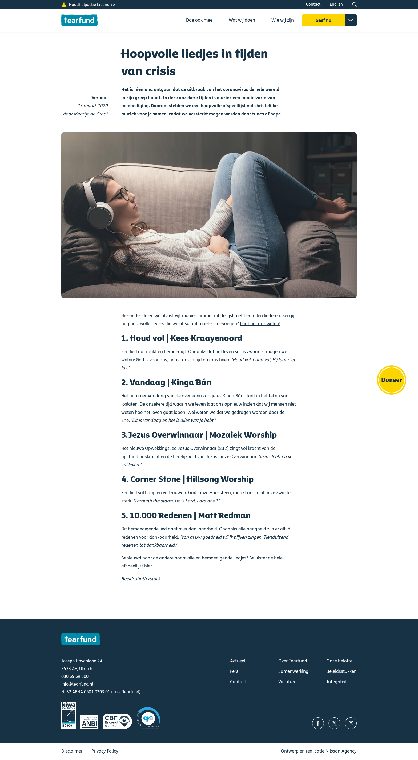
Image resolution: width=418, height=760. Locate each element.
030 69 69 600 (75, 676)
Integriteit (337, 682)
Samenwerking (293, 671)
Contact (313, 4)
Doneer (391, 380)
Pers (234, 671)
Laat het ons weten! (260, 323)
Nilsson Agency (341, 751)
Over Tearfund (292, 661)
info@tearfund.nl (77, 684)
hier (147, 566)
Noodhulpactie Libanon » (92, 4)
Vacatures (288, 682)
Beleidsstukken (342, 671)
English (336, 4)
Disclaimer (71, 751)
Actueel (237, 661)
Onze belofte (339, 661)
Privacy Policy (104, 751)
